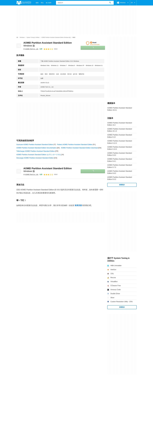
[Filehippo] (23, 2)
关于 (18, 384)
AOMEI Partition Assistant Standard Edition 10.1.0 (119, 130)
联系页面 (78, 205)
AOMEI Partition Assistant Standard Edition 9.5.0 (119, 178)
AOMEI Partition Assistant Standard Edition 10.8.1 (119, 109)
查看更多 (122, 185)
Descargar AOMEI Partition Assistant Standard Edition (35, 158)
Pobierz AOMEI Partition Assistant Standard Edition (75, 144)
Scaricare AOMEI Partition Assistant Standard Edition (34, 144)
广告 (29, 384)
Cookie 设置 (67, 388)
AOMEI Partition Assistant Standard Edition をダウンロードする (38, 154)
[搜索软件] (110, 3)
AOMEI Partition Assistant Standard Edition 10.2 (119, 124)
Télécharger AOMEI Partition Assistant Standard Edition (35, 151)
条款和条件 (20, 388)
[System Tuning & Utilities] (32, 37)
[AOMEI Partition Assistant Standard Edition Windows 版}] (56, 37)
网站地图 (37, 384)
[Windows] (22, 37)
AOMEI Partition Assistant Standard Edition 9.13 (119, 136)
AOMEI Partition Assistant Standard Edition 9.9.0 (119, 154)
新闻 (37, 3)
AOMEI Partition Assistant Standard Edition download (79, 148)
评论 (42, 3)
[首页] (17, 37)
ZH (133, 3)
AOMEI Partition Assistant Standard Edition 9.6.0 (119, 172)
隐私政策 (41, 388)
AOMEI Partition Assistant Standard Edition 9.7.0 (119, 166)
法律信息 (50, 388)
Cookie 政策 (31, 388)
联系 (23, 384)
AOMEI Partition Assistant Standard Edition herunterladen (36, 148)
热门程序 (48, 3)
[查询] (85, 3)
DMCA (58, 388)
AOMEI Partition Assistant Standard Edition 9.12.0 (119, 142)
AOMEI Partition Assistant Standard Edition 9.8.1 (119, 160)
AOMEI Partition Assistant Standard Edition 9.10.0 (119, 148)
